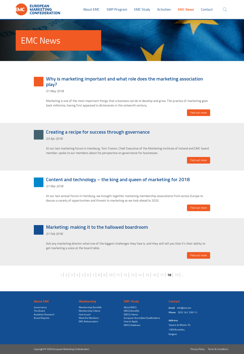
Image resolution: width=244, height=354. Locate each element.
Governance (40, 307)
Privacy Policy (198, 349)
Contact (207, 9)
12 (125, 275)
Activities (164, 9)
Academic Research (44, 314)
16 (154, 275)
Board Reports (41, 318)
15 (147, 275)
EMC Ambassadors (88, 321)
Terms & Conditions (218, 349)
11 (118, 275)
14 (140, 275)
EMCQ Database (132, 325)
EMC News (186, 9)
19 (176, 275)
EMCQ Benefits (131, 311)
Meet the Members (89, 318)
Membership (87, 301)
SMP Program (117, 9)
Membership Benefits (90, 307)
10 (110, 275)
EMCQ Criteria (131, 314)
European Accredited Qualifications (142, 318)
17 (162, 275)
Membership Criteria (89, 311)
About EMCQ (130, 307)
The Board (39, 311)
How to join (85, 314)
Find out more (198, 112)
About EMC (91, 9)
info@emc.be (184, 308)
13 (132, 275)
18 (169, 275)
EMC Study (142, 9)
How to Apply (131, 321)
